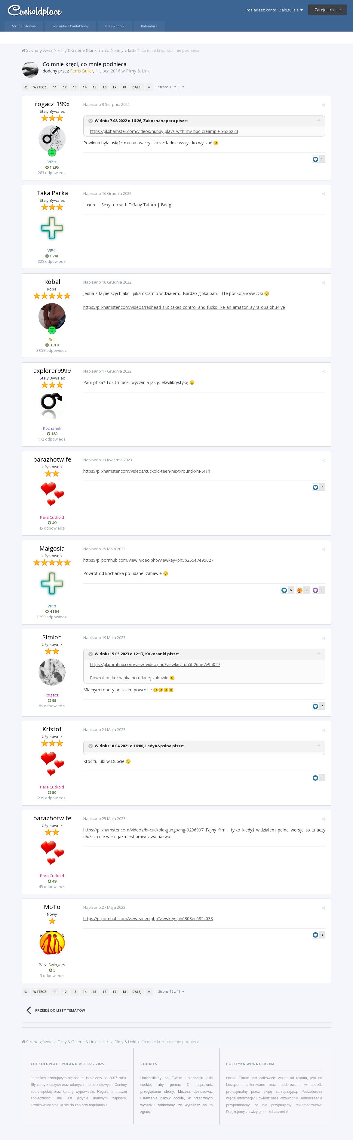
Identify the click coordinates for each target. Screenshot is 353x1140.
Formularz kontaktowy (70, 26)
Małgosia (52, 548)
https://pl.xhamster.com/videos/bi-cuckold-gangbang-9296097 (142, 830)
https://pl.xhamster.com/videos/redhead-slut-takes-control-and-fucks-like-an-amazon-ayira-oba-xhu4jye (183, 307)
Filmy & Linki (138, 71)
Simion (52, 637)
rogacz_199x (52, 104)
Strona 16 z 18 (170, 87)
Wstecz (39, 87)
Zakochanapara (158, 120)
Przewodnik (114, 26)
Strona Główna (24, 26)
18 (123, 87)
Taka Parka (52, 193)
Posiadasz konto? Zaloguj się (274, 10)
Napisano (105, 104)
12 (64, 87)
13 (74, 87)
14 (84, 87)
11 (54, 87)
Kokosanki (154, 653)
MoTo (52, 907)
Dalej (136, 87)
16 (104, 87)
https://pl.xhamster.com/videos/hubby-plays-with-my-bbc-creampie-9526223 (163, 131)
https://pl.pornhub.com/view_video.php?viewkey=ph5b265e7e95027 (147, 560)
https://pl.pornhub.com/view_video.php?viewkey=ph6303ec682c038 (147, 918)
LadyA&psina (157, 746)
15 (94, 87)
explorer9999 (52, 371)
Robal (52, 282)
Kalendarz (149, 26)
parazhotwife (52, 459)
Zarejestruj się (328, 9)
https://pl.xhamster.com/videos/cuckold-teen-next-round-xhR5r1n (145, 471)
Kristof (52, 729)
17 (113, 87)
